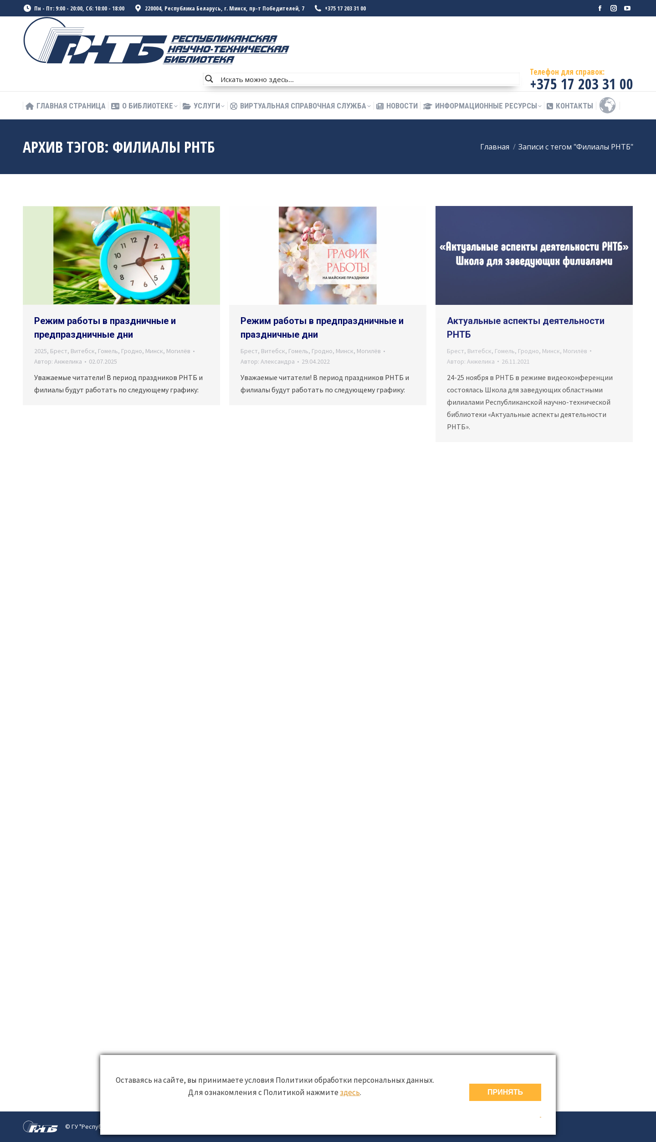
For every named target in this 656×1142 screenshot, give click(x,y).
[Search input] (368, 79)
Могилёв (178, 351)
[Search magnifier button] (209, 78)
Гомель (108, 351)
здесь (350, 1092)
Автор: (58, 361)
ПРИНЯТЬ (505, 1092)
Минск (154, 351)
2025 (40, 351)
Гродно (131, 351)
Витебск (83, 351)
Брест (58, 351)
